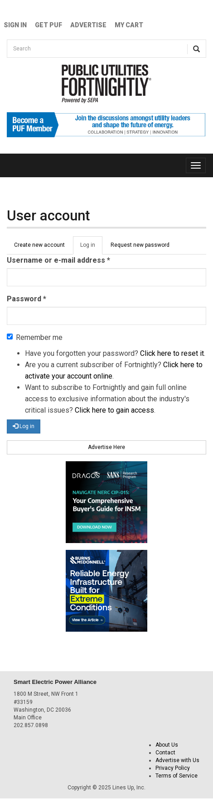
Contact (165, 752)
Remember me (35, 337)
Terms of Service (176, 776)
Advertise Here (106, 447)
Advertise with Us (177, 760)
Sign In (15, 25)
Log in (91, 247)
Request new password (140, 245)
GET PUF (48, 25)
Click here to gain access (114, 410)
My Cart (129, 25)
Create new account (39, 245)
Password (26, 298)
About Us (166, 745)
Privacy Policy (172, 768)
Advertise (88, 25)
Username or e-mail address (58, 260)
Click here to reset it (172, 353)
